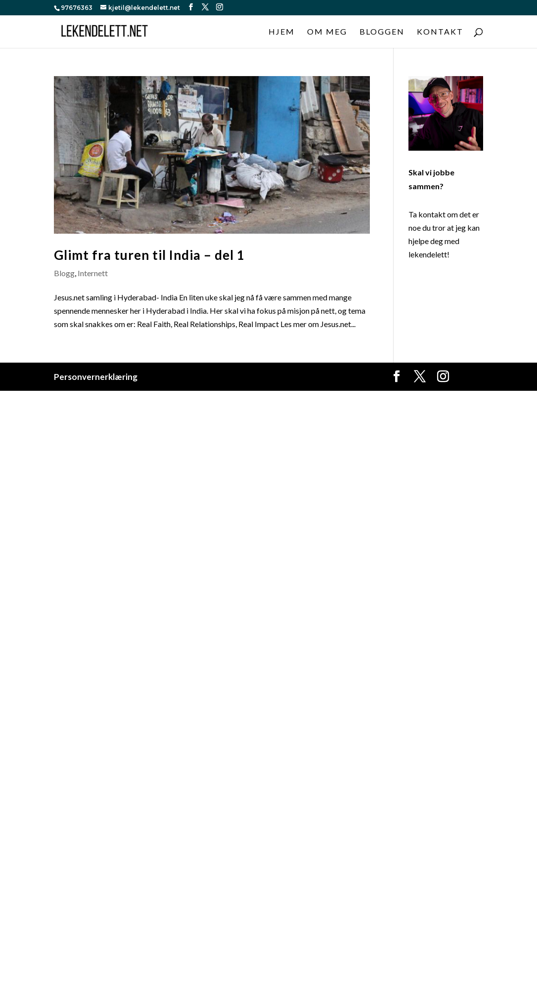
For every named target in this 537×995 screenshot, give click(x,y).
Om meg (327, 32)
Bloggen (381, 32)
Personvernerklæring (95, 377)
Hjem (281, 32)
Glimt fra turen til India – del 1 (149, 255)
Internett (93, 273)
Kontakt (440, 32)
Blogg (64, 273)
